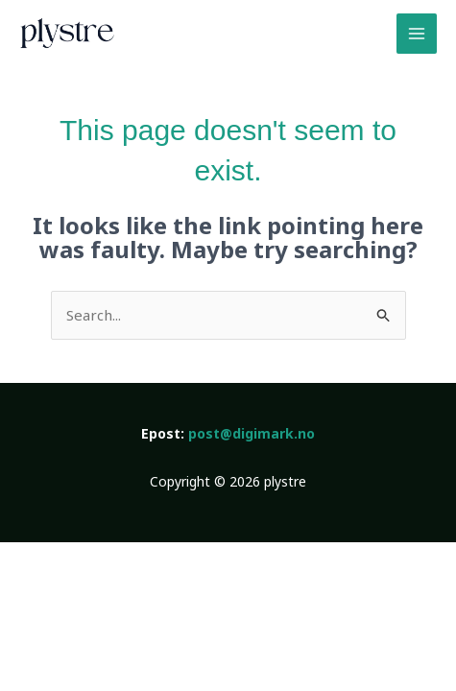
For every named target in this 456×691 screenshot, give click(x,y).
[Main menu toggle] (417, 34)
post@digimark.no (251, 433)
